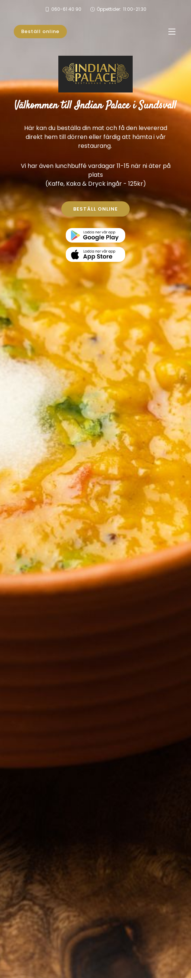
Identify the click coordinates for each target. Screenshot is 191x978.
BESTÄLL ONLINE (95, 208)
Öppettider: (121, 9)
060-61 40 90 (66, 9)
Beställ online (40, 31)
